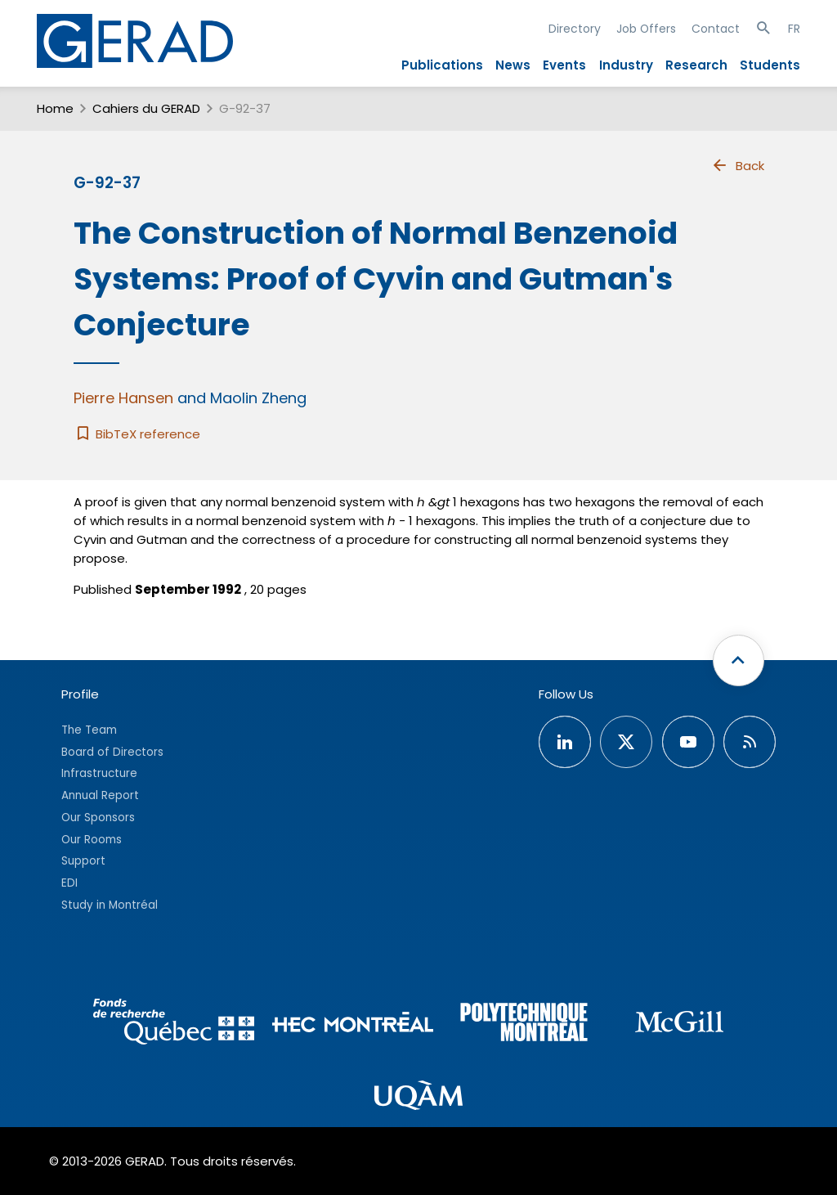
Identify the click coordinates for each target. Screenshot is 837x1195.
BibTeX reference (137, 434)
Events (564, 65)
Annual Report (100, 795)
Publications (442, 65)
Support (83, 861)
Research (696, 65)
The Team (89, 730)
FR (794, 28)
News (512, 65)
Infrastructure (99, 773)
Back (737, 165)
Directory (574, 28)
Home (55, 108)
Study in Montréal (109, 905)
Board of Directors (112, 752)
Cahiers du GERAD (146, 108)
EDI (69, 883)
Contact (716, 28)
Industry (626, 65)
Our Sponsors (98, 817)
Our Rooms (91, 839)
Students (770, 65)
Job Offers (646, 28)
